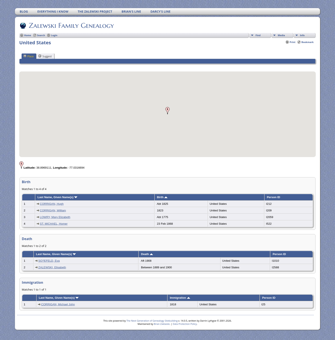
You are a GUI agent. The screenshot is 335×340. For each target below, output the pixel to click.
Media (281, 35)
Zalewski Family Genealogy (71, 25)
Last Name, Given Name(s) (58, 197)
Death (147, 254)
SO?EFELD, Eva (49, 260)
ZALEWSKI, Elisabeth (52, 267)
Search (41, 35)
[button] (167, 110)
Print (292, 42)
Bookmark (307, 42)
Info (302, 35)
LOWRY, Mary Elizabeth (55, 217)
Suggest (45, 56)
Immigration (180, 297)
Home (27, 35)
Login (54, 35)
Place (29, 56)
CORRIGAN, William (53, 210)
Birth (162, 197)
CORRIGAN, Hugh (52, 203)
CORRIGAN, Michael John (58, 304)
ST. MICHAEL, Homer (54, 223)
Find (258, 35)
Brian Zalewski (162, 323)
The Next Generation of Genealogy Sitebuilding (152, 320)
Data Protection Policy (185, 323)
